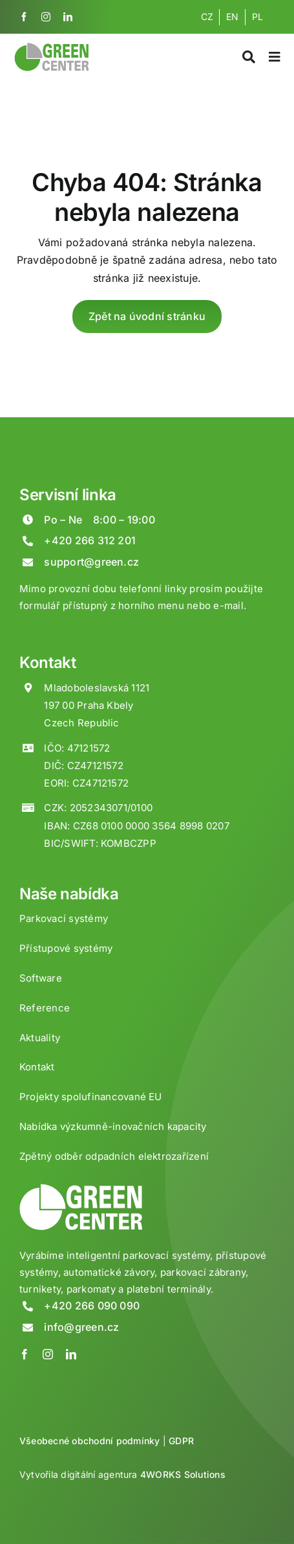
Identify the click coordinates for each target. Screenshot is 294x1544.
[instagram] (45, 16)
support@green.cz (91, 561)
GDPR (181, 1440)
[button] (25, 1518)
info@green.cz (81, 1326)
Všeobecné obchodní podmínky (89, 1440)
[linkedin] (67, 16)
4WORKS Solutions (183, 1474)
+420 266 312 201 (90, 540)
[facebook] (23, 16)
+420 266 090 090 (92, 1305)
